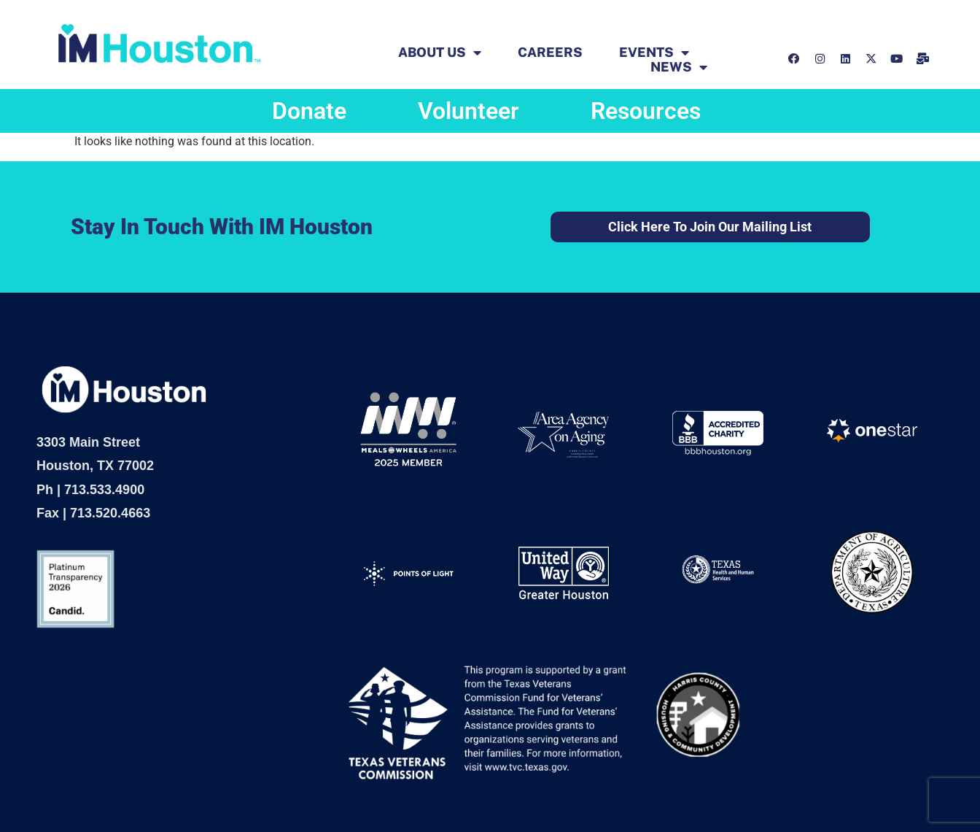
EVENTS (654, 52)
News (678, 67)
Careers (550, 52)
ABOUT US (439, 52)
